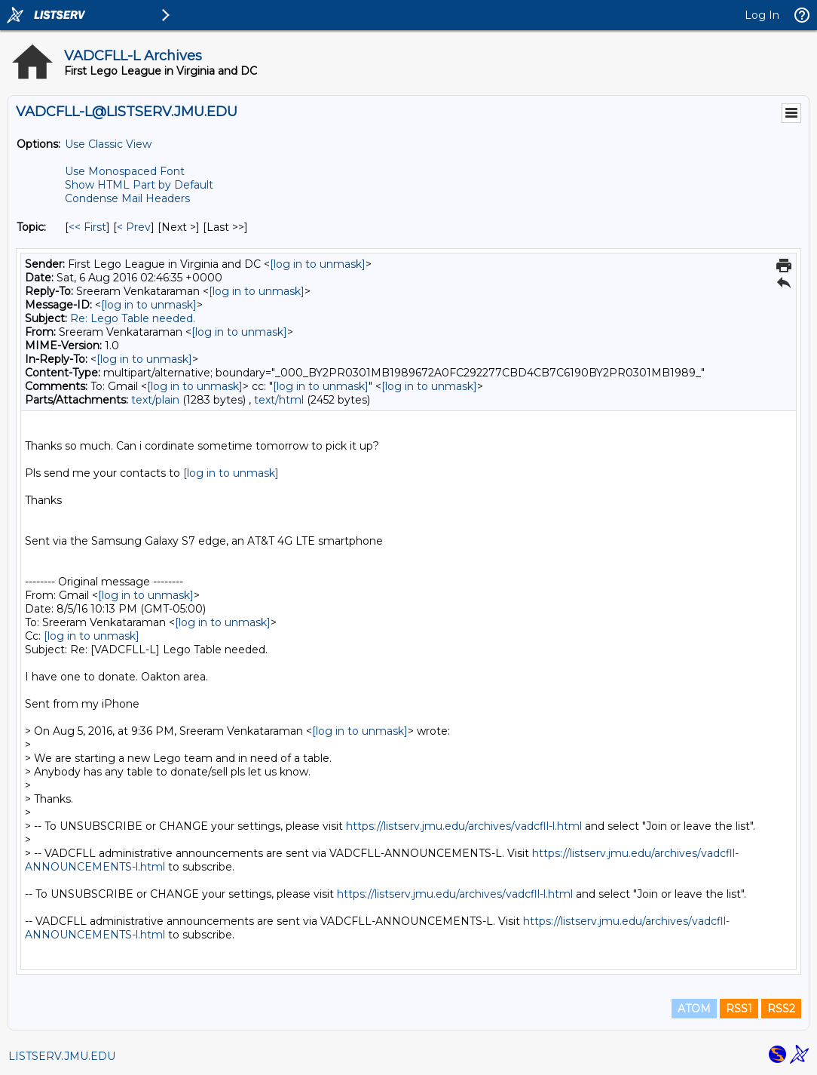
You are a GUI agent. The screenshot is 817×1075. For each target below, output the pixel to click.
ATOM (694, 1008)
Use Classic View (108, 144)
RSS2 (781, 1008)
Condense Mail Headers (127, 198)
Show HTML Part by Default (139, 185)
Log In (762, 15)
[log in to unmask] (318, 264)
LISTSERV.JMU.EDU (61, 1056)
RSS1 (739, 1008)
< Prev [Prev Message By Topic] (134, 227)
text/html (279, 400)
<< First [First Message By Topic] (87, 227)
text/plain (155, 400)
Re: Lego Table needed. (132, 318)
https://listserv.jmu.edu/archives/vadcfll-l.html (464, 826)
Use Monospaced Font (125, 171)
